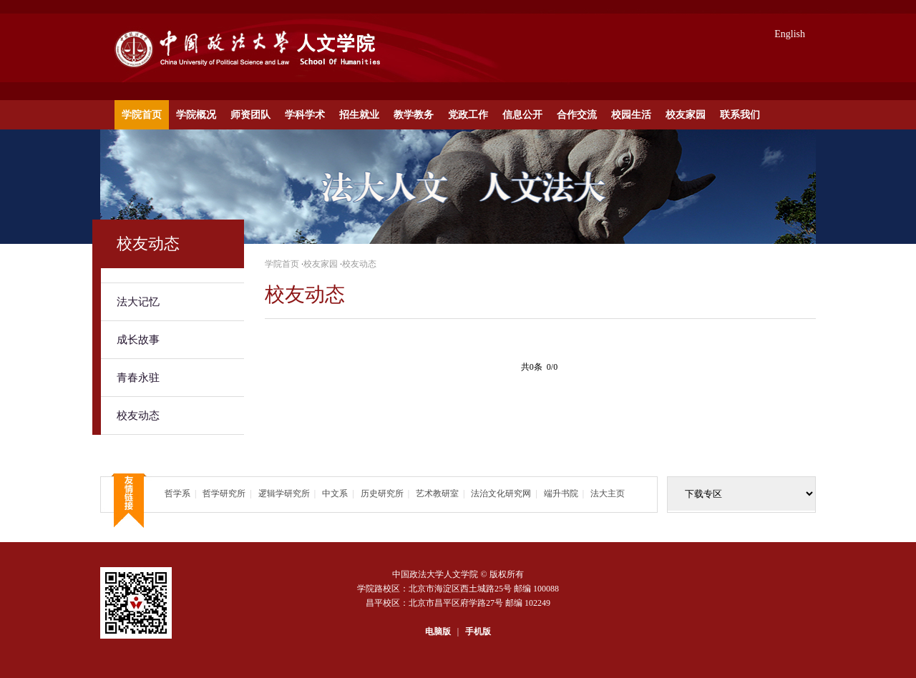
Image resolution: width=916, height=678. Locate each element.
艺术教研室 (437, 493)
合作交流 (577, 114)
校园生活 (631, 114)
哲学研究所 (224, 493)
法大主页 (607, 493)
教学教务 (414, 114)
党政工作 (468, 114)
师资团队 (250, 114)
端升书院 (561, 493)
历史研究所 (382, 493)
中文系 (335, 493)
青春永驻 (138, 377)
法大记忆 (138, 302)
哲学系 (177, 493)
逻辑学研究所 (284, 493)
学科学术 (305, 114)
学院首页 (142, 114)
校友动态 (138, 415)
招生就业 (359, 114)
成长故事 (138, 339)
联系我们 (740, 114)
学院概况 (196, 114)
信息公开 (522, 114)
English (789, 34)
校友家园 (686, 114)
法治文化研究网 (501, 493)
